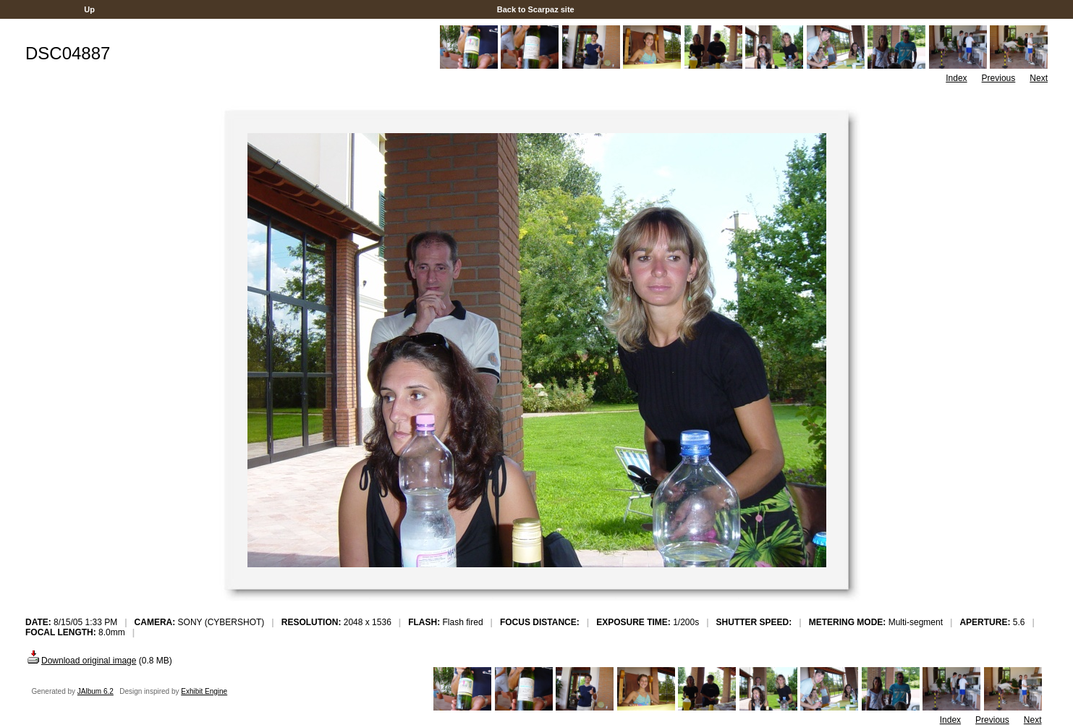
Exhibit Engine (204, 691)
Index (956, 78)
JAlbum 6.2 (95, 691)
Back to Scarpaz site (536, 9)
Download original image (80, 661)
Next (1039, 78)
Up (89, 9)
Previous (999, 78)
